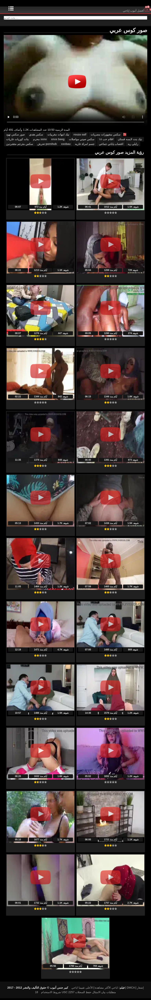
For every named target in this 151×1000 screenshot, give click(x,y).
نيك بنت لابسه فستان (130, 141)
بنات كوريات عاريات (17, 141)
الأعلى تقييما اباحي (82, 989)
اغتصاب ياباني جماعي (111, 145)
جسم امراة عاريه (85, 145)
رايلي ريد (133, 145)
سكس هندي (36, 136)
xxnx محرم (40, 141)
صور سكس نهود (15, 136)
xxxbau (66, 145)
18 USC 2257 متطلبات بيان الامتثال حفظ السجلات (75, 993)
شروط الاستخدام (51, 993)
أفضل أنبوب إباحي (137, 10)
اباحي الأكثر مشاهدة (106, 989)
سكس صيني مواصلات (81, 141)
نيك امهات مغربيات (58, 136)
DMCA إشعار (135, 989)
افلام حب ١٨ (106, 141)
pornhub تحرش (47, 145)
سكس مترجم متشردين (19, 145)
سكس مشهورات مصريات (106, 136)
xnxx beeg (57, 141)
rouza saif (80, 136)
